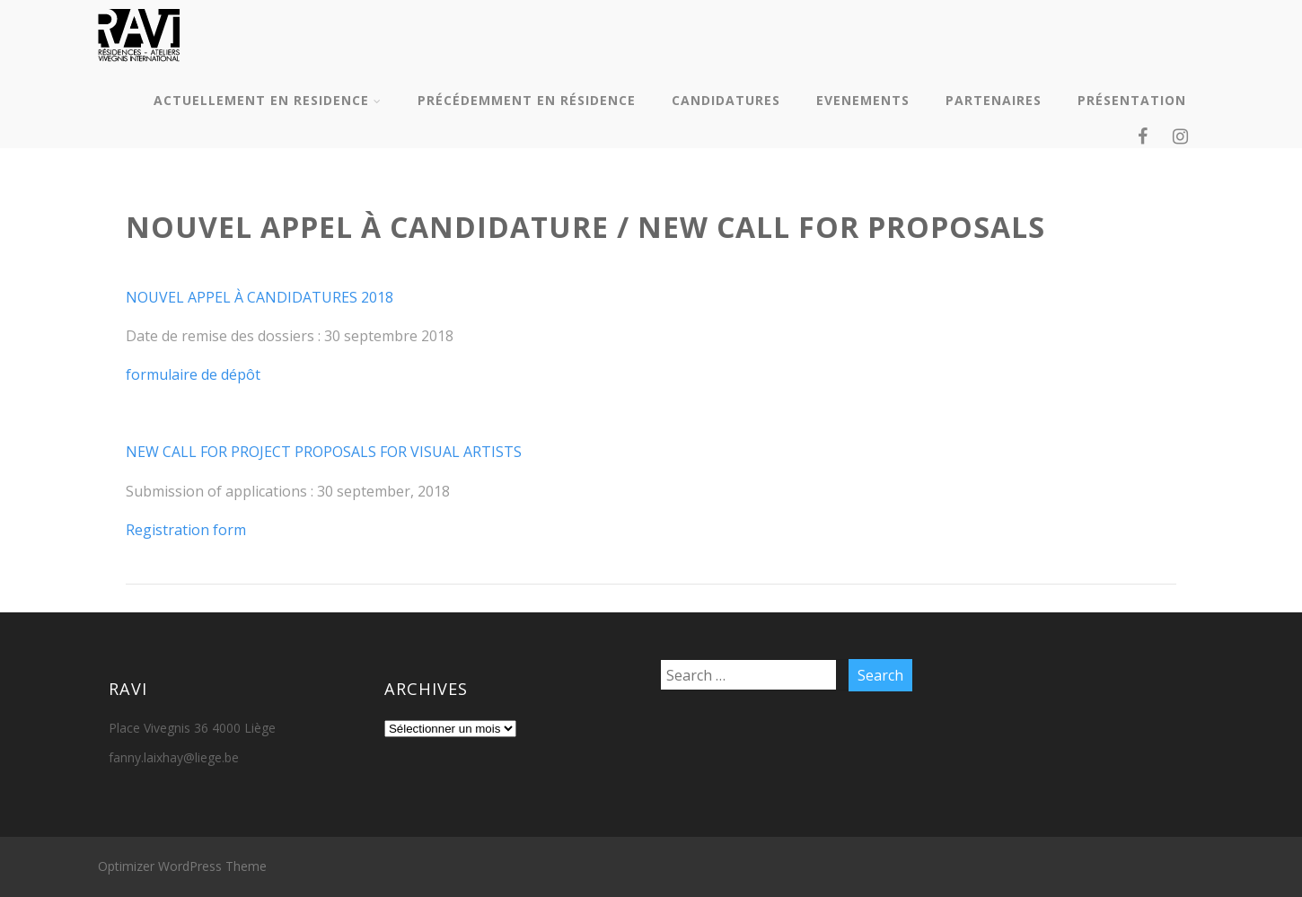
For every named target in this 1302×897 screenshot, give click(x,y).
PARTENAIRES (994, 100)
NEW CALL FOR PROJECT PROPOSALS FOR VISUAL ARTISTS (324, 452)
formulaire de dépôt (193, 374)
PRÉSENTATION (1132, 100)
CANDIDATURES (726, 100)
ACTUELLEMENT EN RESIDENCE (268, 100)
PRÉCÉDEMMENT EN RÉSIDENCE (527, 100)
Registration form (186, 530)
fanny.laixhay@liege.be (174, 757)
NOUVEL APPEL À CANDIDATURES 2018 (259, 297)
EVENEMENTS (863, 100)
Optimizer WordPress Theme (182, 866)
